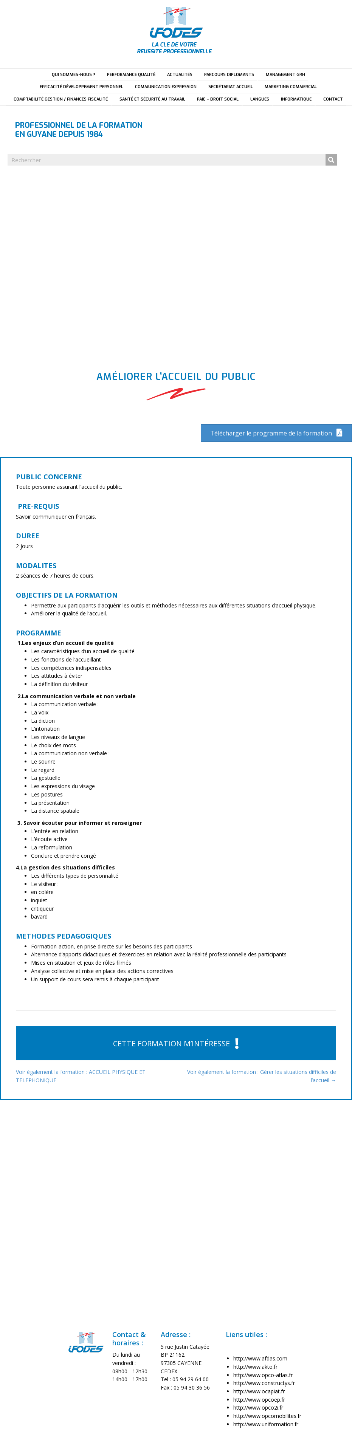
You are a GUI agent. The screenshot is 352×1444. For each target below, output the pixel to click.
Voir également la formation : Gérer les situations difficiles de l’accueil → (261, 1076)
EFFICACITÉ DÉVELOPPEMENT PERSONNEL (81, 87)
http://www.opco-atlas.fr (263, 1375)
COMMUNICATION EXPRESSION (166, 87)
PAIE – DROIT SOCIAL (218, 99)
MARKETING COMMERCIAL (291, 87)
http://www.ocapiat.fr (259, 1391)
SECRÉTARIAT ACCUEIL (230, 87)
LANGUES (259, 99)
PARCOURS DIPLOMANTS (229, 74)
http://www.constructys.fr (264, 1383)
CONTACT (333, 99)
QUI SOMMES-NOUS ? (73, 74)
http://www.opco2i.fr (258, 1407)
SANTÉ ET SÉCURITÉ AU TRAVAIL (152, 99)
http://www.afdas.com (260, 1358)
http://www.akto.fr (255, 1366)
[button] (176, 1043)
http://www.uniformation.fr (265, 1424)
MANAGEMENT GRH (285, 74)
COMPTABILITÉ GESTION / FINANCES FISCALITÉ (61, 99)
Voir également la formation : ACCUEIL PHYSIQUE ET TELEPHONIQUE (81, 1076)
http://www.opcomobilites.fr (267, 1415)
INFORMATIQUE (296, 99)
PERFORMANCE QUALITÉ (131, 74)
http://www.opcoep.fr (259, 1399)
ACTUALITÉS (179, 74)
